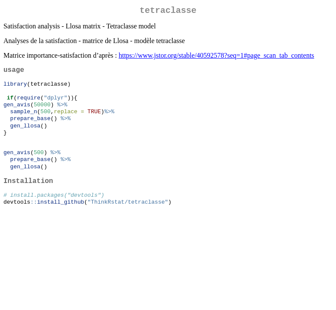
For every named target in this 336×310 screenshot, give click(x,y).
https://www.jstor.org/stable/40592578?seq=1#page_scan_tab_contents (216, 57)
